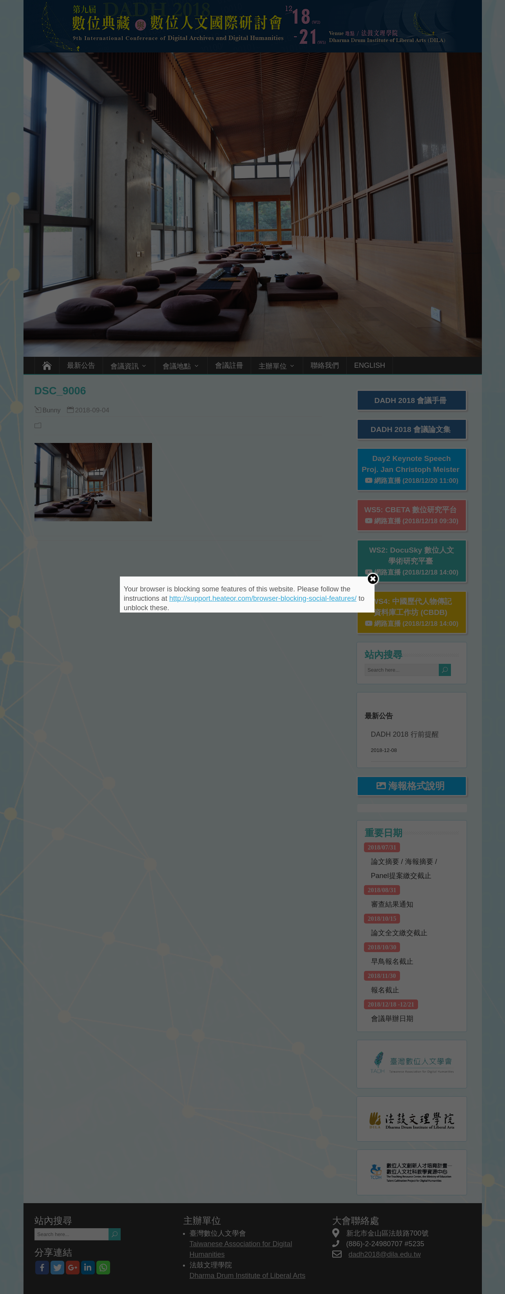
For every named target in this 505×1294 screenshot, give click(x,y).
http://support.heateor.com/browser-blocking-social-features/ (263, 598)
